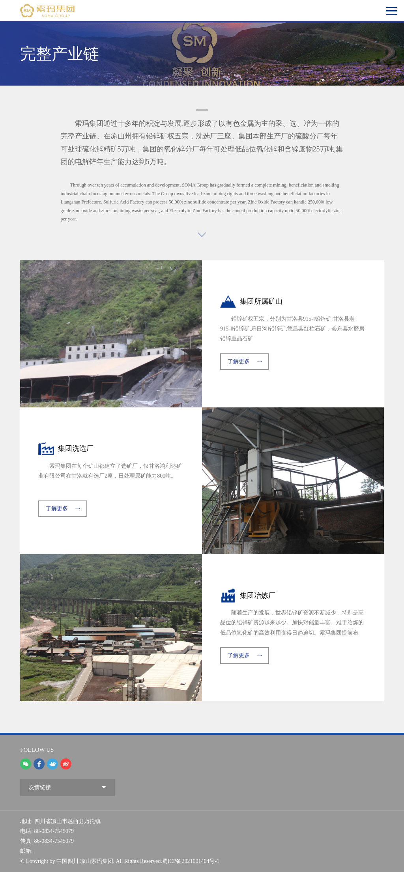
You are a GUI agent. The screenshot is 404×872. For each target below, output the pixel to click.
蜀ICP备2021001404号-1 (190, 861)
